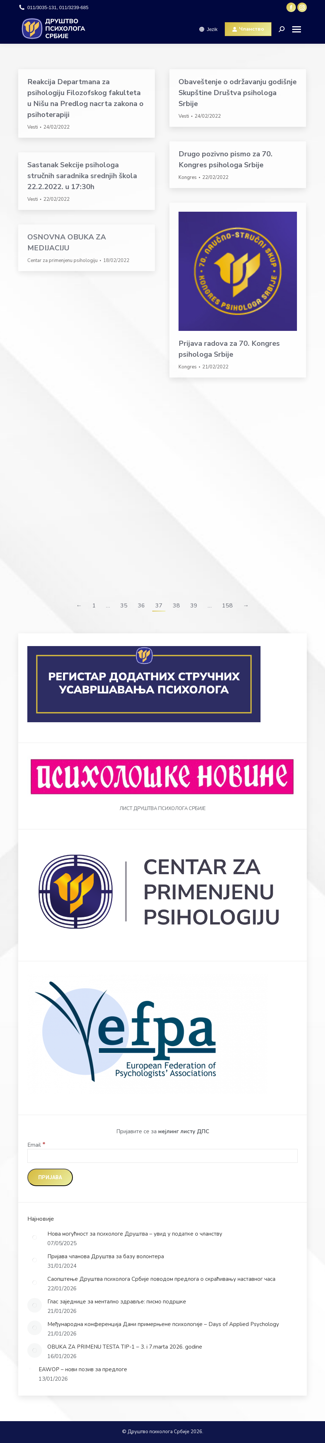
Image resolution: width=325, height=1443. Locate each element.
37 (158, 606)
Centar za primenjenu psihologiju (62, 260)
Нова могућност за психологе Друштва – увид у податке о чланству (134, 1233)
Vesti (32, 127)
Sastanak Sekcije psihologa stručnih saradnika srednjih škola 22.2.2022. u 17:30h (82, 176)
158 (227, 606)
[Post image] (34, 1237)
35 (124, 606)
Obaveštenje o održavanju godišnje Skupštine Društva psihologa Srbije (238, 93)
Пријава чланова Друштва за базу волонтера (105, 1256)
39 (193, 606)
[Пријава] (50, 1177)
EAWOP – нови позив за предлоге (83, 1369)
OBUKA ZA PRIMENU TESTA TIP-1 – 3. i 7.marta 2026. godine (124, 1346)
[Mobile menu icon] (299, 29)
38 (176, 606)
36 (141, 606)
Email (36, 1145)
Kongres (188, 177)
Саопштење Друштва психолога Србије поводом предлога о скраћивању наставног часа (161, 1279)
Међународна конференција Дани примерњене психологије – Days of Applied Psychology (163, 1324)
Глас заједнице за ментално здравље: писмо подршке (116, 1301)
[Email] (162, 1156)
